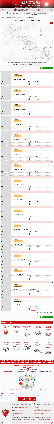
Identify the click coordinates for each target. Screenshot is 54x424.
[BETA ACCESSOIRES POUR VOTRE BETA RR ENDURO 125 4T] (5, 349)
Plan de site (49, 417)
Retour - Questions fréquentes (41, 409)
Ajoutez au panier (46, 68)
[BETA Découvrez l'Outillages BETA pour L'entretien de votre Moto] (5, 332)
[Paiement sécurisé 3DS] (27, 381)
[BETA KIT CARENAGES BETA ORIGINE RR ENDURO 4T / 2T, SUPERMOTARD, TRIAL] (16, 332)
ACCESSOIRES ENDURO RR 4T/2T (27, 327)
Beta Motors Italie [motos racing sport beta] (37, 419)
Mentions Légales (38, 412)
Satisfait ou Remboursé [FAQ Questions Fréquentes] (11, 389)
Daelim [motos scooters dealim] (46, 421)
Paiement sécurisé (27, 367)
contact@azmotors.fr (17, 413)
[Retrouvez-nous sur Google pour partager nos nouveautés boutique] (27, 399)
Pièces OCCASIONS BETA (37, 344)
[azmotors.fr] (21, 9)
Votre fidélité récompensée (7, 395)
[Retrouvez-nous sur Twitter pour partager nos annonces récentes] (23, 399)
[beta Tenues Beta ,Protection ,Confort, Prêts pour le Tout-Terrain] (16, 348)
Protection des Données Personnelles (43, 410)
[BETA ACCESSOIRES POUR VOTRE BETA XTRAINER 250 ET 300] (48, 334)
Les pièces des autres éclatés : (18, 64)
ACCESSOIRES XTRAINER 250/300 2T (48, 327)
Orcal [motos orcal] (41, 421)
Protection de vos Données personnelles (32, 389)
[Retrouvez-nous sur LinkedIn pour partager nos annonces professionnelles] (34, 399)
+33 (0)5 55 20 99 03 (22, 407)
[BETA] (48, 352)
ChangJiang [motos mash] (19, 421)
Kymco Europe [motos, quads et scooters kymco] (46, 419)
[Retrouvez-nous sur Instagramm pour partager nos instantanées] (30, 399)
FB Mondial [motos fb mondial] (32, 421)
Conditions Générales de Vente (41, 413)
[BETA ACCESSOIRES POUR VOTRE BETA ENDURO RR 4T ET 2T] (27, 334)
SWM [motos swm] (37, 421)
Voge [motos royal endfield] (14, 421)
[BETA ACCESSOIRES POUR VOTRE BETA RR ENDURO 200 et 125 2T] (37, 333)
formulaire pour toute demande (22, 415)
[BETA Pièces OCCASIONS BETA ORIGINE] (37, 350)
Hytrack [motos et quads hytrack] (26, 421)
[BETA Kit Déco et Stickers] (27, 348)
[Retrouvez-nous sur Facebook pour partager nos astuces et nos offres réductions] (20, 399)
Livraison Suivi (20, 373)
